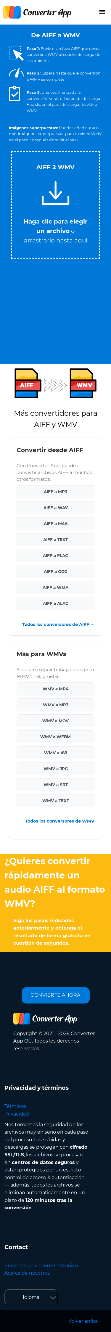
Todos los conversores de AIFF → (58, 624)
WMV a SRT (56, 784)
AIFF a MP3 (55, 491)
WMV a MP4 (55, 689)
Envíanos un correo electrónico (41, 1265)
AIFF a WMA (55, 587)
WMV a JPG (56, 768)
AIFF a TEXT (55, 539)
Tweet (79, 148)
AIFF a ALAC (55, 603)
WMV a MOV (55, 720)
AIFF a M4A (55, 523)
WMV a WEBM (55, 736)
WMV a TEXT (55, 800)
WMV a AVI (55, 752)
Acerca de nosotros (27, 1273)
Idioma (31, 1297)
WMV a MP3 (55, 705)
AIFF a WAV (56, 507)
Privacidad (16, 1114)
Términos (15, 1106)
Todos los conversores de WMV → (59, 824)
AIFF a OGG (55, 571)
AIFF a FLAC (55, 555)
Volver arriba (83, 1321)
